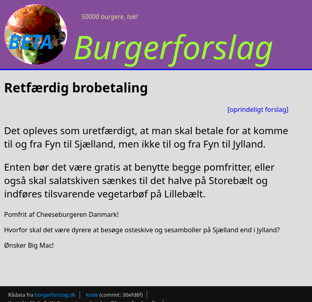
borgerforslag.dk (55, 292)
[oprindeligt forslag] (258, 109)
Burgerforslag (173, 46)
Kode (92, 292)
